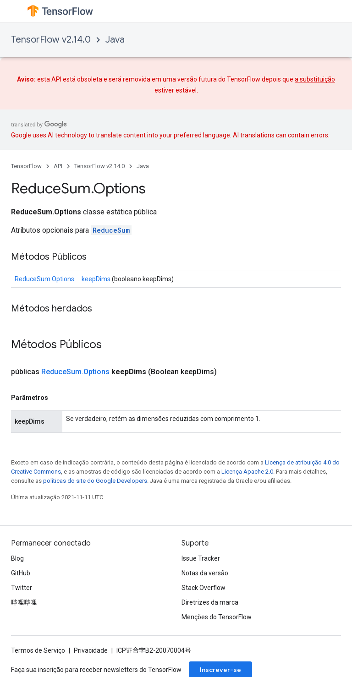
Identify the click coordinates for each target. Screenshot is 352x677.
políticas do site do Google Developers (95, 480)
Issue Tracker (201, 558)
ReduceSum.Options (44, 279)
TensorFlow (26, 166)
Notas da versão (205, 573)
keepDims (96, 279)
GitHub (20, 573)
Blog (17, 558)
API (58, 166)
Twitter (21, 587)
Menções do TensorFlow (217, 617)
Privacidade (91, 650)
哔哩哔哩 (24, 602)
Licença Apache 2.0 (247, 471)
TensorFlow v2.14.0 (51, 39)
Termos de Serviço (38, 650)
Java (115, 39)
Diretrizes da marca (210, 602)
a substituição (315, 79)
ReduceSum (111, 230)
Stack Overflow (204, 587)
